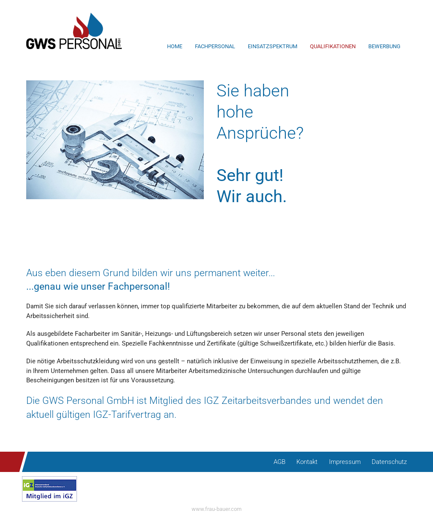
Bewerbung (384, 46)
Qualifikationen (333, 46)
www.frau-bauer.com (216, 509)
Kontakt (307, 462)
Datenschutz (389, 462)
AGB (279, 462)
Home (174, 46)
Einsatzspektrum (272, 46)
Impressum (345, 462)
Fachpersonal (215, 46)
